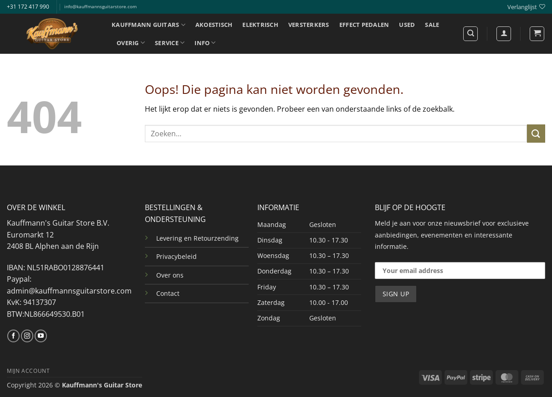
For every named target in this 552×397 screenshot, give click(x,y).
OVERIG (131, 42)
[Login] (503, 33)
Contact (167, 293)
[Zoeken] (470, 33)
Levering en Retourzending (197, 238)
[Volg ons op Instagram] (27, 336)
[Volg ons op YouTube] (41, 336)
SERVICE (169, 42)
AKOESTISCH (214, 25)
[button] (537, 33)
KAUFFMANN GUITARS (148, 25)
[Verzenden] (536, 133)
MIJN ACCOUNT (28, 371)
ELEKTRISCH (260, 25)
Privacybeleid (176, 256)
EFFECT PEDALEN (364, 25)
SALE (432, 25)
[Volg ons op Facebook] (13, 336)
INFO (204, 42)
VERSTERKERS (308, 25)
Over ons (170, 275)
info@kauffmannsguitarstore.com (100, 7)
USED (407, 25)
